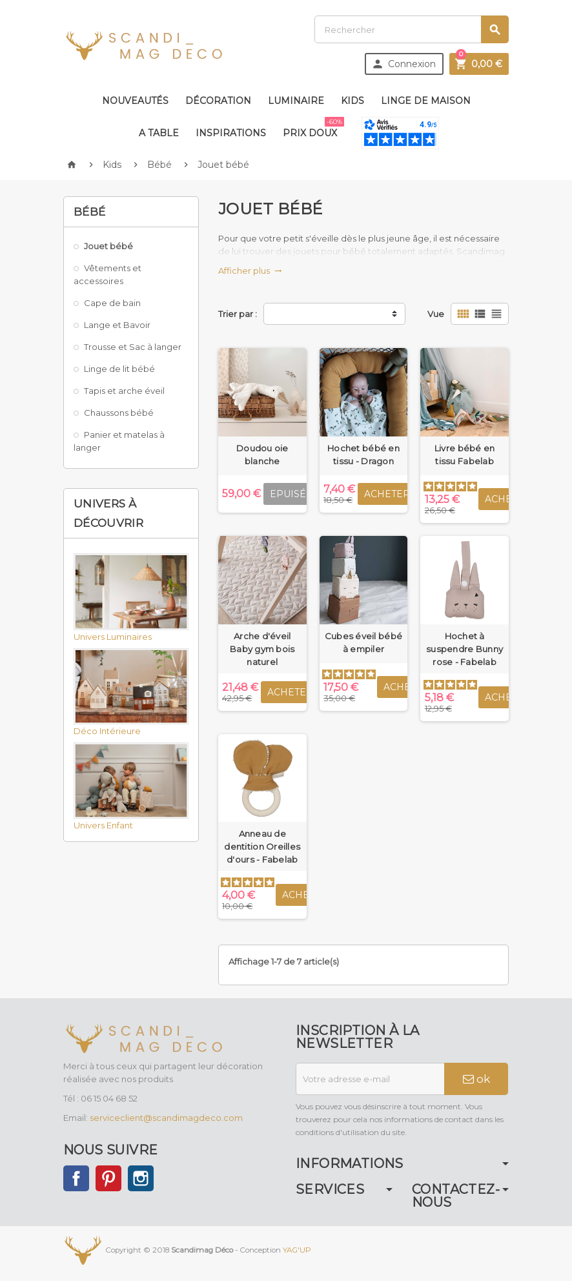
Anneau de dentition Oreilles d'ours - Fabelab (262, 846)
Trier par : (237, 314)
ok (476, 1078)
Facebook (76, 1178)
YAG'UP (297, 1250)
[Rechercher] (411, 29)
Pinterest (108, 1178)
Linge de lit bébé (119, 369)
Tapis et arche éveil (124, 390)
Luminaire (296, 101)
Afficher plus (250, 270)
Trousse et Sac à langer (132, 347)
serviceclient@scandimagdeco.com (166, 1117)
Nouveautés (135, 101)
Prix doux (312, 128)
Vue (435, 314)
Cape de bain (112, 303)
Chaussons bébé (119, 412)
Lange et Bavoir (117, 325)
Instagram (141, 1178)
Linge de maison (426, 101)
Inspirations (231, 133)
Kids (352, 101)
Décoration (218, 101)
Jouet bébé (108, 246)
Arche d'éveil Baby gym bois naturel (262, 649)
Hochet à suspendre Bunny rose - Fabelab (464, 649)
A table (159, 133)
